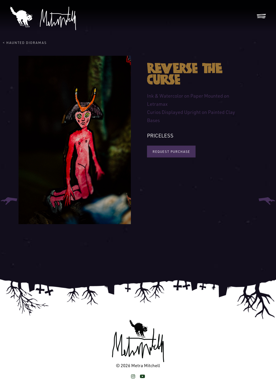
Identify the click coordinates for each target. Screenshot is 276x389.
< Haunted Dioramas (25, 43)
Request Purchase (171, 151)
